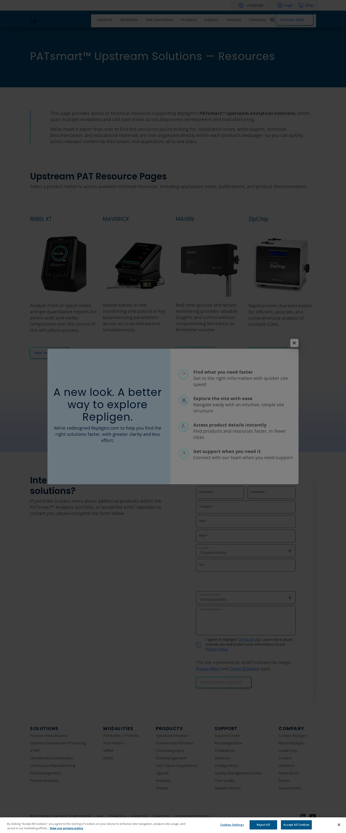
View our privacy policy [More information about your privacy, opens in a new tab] (66, 828)
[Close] (339, 824)
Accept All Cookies (296, 825)
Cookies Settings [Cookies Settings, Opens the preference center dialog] (232, 825)
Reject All (263, 825)
